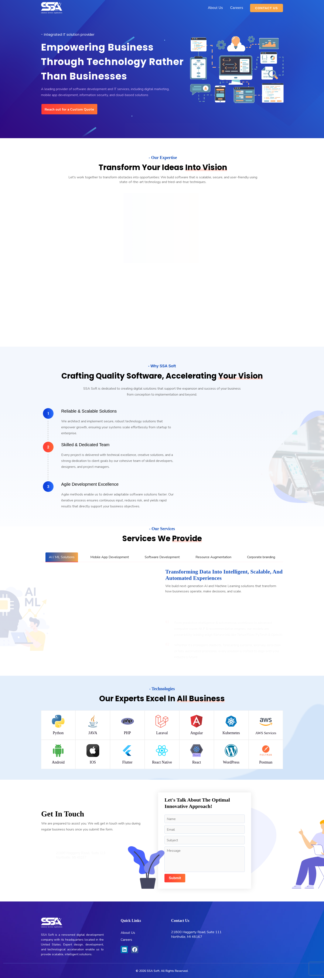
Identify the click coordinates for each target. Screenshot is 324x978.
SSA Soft (153, 971)
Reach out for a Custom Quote (69, 109)
